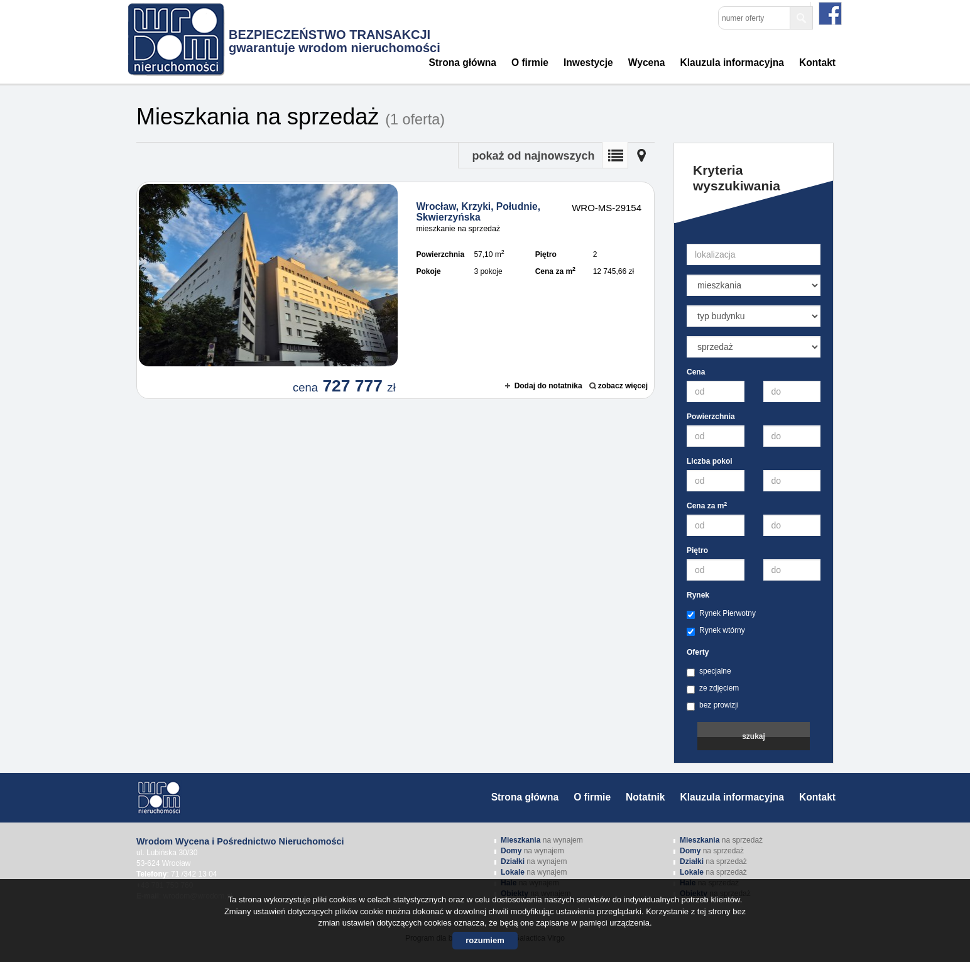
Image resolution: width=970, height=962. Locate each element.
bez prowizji (713, 706)
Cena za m (707, 505)
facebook (830, 13)
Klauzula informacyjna (732, 62)
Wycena (646, 62)
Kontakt (817, 62)
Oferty (698, 652)
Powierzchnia (711, 416)
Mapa (641, 155)
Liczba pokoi (710, 461)
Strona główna (462, 62)
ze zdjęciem (713, 689)
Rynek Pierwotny (721, 614)
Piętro (697, 550)
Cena (696, 372)
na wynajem (542, 840)
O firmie (529, 62)
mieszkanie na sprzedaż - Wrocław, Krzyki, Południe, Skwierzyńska (395, 290)
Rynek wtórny (716, 631)
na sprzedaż (721, 840)
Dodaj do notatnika (548, 385)
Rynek (698, 595)
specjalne (709, 672)
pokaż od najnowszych (533, 156)
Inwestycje (588, 62)
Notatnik (645, 797)
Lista (615, 155)
